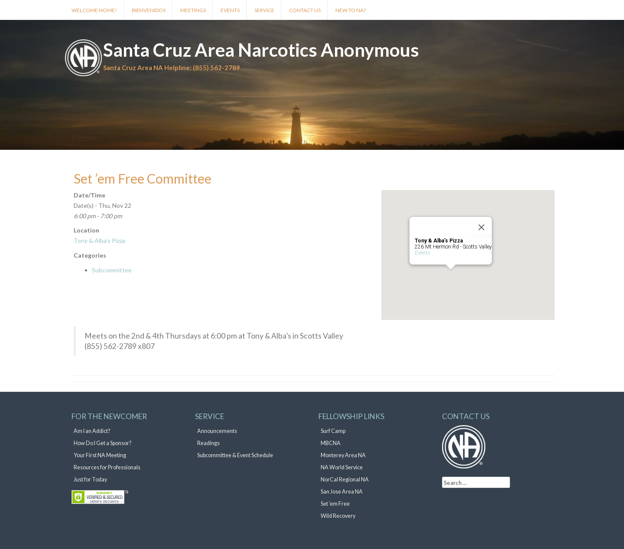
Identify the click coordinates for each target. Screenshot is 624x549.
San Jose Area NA (342, 491)
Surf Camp (333, 431)
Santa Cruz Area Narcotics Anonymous (261, 50)
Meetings (193, 10)
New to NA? (350, 10)
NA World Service (342, 467)
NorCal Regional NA (345, 479)
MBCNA (331, 443)
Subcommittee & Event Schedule (235, 455)
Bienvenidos (149, 10)
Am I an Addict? (92, 431)
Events (230, 10)
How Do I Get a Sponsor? (102, 443)
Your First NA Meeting (100, 455)
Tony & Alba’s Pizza (99, 240)
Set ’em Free (335, 504)
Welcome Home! (94, 10)
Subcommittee (112, 270)
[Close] (481, 227)
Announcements (217, 431)
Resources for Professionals (107, 467)
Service (264, 10)
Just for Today (90, 479)
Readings (208, 443)
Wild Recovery (338, 516)
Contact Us (305, 10)
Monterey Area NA (343, 455)
